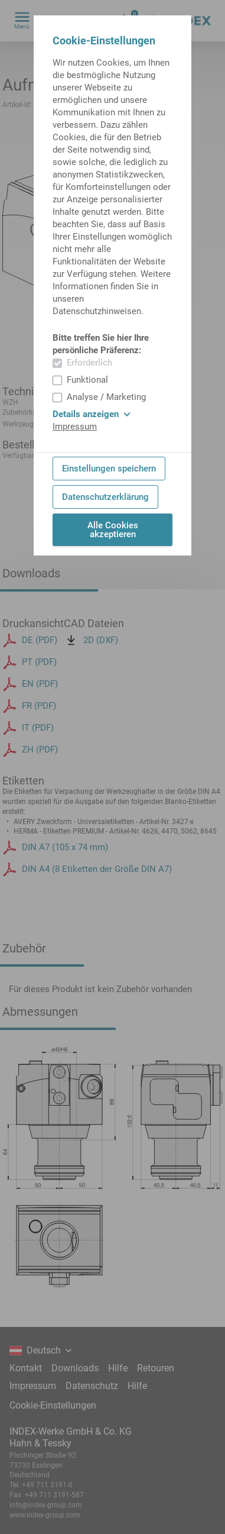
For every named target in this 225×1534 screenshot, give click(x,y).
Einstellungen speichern (109, 468)
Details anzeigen (92, 414)
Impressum (75, 426)
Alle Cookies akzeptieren (112, 530)
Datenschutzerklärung (105, 497)
